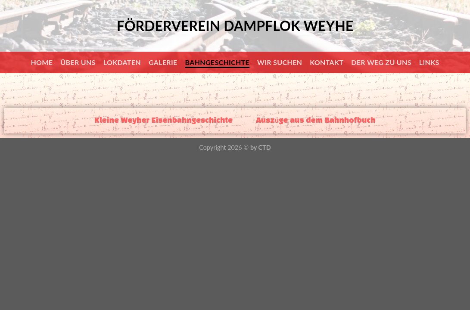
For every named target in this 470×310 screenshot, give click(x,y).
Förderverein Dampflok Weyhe (235, 26)
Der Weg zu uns (381, 62)
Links (429, 62)
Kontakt (326, 62)
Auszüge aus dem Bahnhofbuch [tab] (315, 120)
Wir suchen (279, 62)
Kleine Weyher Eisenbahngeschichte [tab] (164, 120)
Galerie (163, 62)
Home (42, 62)
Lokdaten (122, 62)
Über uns (77, 62)
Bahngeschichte (217, 62)
